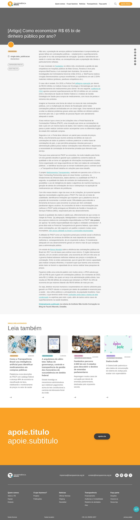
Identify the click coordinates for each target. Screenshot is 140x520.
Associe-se (114, 499)
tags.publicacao (47, 355)
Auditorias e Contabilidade (94, 499)
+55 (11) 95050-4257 (89, 517)
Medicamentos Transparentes (58, 172)
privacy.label (128, 517)
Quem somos (60, 4)
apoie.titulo (125, 4)
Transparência (92, 4)
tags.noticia (14, 355)
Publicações (37, 499)
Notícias (82, 4)
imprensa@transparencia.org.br (72, 475)
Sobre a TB (12, 496)
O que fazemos (72, 4)
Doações (113, 496)
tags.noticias (12, 51)
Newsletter (62, 502)
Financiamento (90, 496)
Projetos (36, 496)
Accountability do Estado (114, 358)
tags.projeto (111, 355)
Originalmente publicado (49, 304)
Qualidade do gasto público (83, 358)
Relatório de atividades (93, 502)
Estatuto (11, 502)
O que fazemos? (40, 493)
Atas (86, 505)
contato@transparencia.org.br (99, 475)
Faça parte (103, 4)
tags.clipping (78, 355)
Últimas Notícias (64, 496)
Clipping (62, 499)
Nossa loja (114, 502)
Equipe (10, 499)
